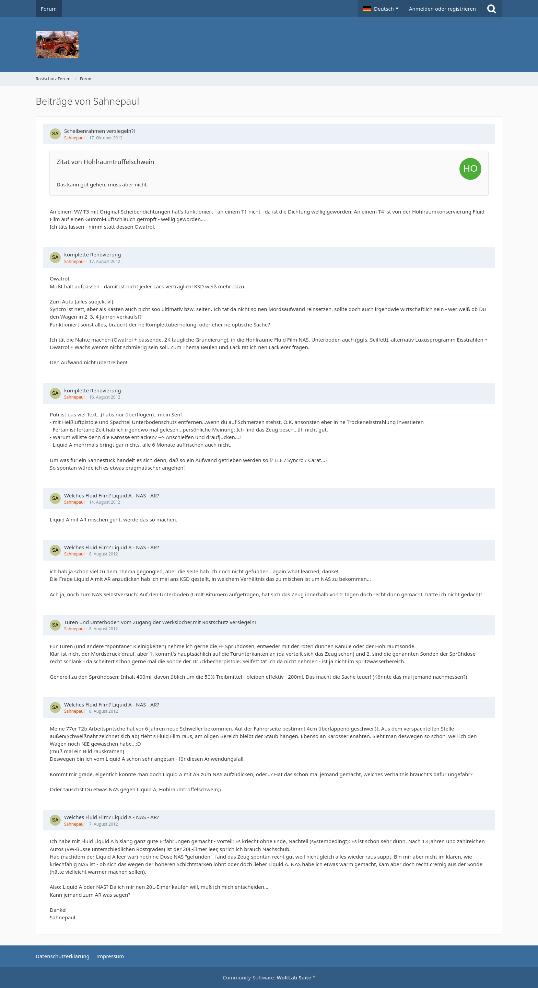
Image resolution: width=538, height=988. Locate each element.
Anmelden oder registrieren (442, 8)
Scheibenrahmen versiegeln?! (99, 130)
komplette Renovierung (92, 254)
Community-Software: (269, 977)
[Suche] (491, 8)
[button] (381, 8)
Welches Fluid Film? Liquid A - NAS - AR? (111, 495)
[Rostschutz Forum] (269, 44)
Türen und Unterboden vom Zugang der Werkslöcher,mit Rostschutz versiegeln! (160, 622)
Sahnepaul (74, 138)
